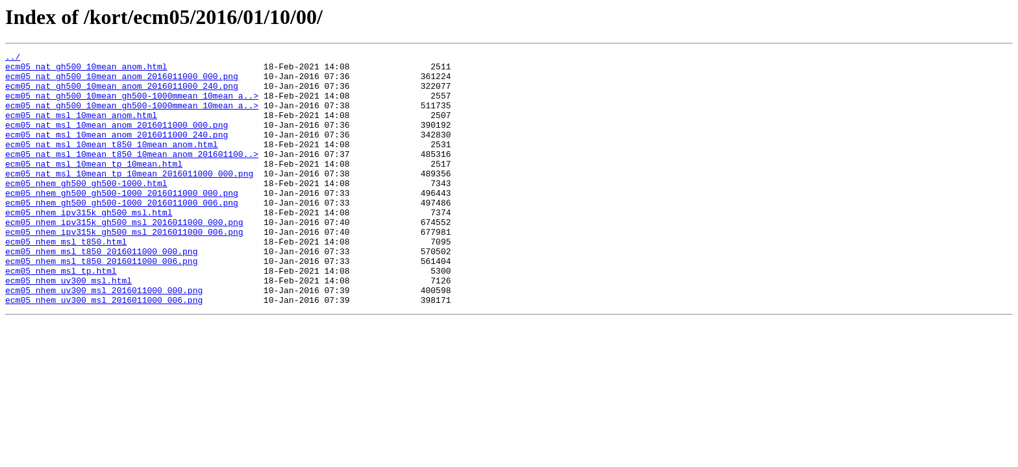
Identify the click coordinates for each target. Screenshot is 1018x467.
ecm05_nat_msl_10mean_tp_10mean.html (93, 187)
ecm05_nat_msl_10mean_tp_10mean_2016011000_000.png (129, 198)
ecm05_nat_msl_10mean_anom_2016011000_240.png (116, 152)
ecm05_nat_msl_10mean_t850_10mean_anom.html (111, 163)
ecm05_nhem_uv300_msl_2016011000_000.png (104, 338)
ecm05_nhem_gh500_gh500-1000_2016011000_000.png (121, 222)
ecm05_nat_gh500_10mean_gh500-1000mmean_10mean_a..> (131, 105)
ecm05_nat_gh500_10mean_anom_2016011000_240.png (121, 93)
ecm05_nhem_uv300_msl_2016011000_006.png (104, 350)
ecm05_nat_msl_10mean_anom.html (81, 128)
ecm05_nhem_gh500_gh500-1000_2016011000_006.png (121, 233)
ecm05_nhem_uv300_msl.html (68, 327)
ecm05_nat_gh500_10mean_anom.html (86, 70)
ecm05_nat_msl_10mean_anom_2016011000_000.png (116, 140)
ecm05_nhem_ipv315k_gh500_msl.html (88, 245)
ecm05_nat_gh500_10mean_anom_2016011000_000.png (121, 82)
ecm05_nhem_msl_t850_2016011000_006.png (101, 303)
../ (12, 58)
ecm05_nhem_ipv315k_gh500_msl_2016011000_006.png (124, 268)
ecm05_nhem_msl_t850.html (66, 280)
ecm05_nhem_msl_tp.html (61, 315)
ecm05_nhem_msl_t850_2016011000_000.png (101, 292)
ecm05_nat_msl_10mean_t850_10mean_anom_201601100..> (131, 175)
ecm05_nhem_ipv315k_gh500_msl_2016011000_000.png (124, 257)
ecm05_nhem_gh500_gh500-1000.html (86, 210)
